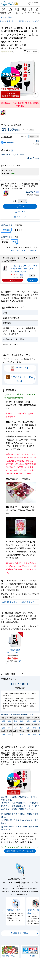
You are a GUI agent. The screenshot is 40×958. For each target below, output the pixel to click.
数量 (14, 200)
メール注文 (20, 216)
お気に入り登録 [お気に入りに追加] (30, 51)
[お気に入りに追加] (20, 661)
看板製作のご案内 (19, 933)
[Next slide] (35, 911)
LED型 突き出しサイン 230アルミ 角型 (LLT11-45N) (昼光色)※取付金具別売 (24, 268)
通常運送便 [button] (9, 142)
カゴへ (32, 280)
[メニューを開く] (37, 3)
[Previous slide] (4, 911)
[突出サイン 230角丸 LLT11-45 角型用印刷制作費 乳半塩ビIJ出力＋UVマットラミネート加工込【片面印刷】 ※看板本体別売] (3, 112)
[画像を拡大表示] (35, 94)
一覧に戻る (7, 17)
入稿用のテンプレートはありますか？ (18, 602)
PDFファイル (19, 368)
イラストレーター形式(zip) (19, 378)
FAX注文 (20, 211)
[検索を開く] (22, 3)
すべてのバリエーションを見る (23, 250)
